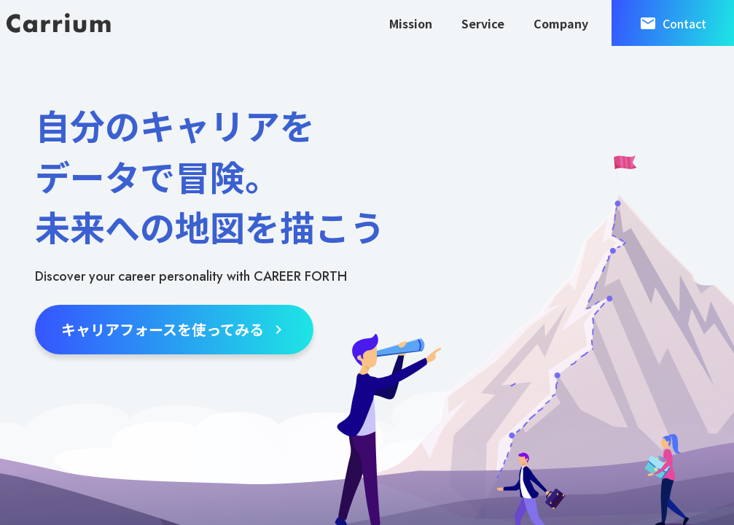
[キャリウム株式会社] (58, 23)
